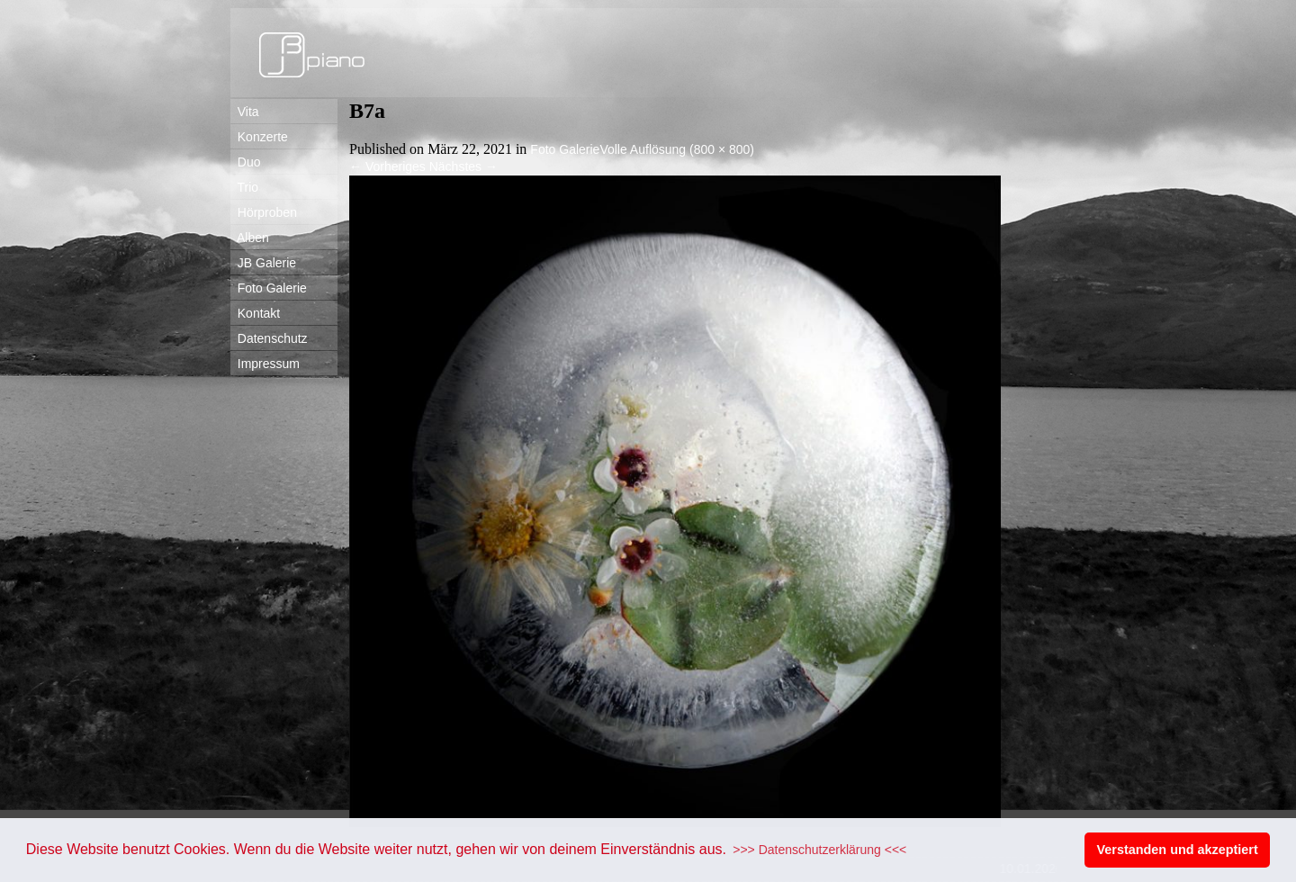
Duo (245, 162)
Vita (244, 111)
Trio (244, 187)
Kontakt (255, 313)
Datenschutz (269, 338)
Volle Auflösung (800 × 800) (676, 149)
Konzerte (259, 137)
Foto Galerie (268, 288)
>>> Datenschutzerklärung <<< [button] (819, 849)
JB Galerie (263, 263)
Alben (249, 237)
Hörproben (263, 212)
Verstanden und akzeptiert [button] (1177, 849)
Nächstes (463, 166)
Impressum (265, 363)
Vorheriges (387, 166)
